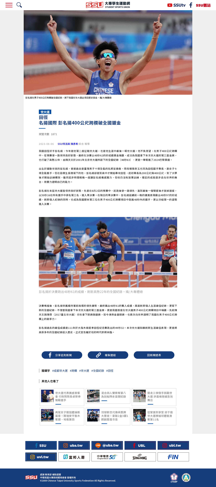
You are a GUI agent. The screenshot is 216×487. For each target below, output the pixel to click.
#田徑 (109, 370)
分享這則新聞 (63, 355)
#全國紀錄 (97, 370)
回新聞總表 (154, 355)
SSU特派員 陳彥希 (68, 143)
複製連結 (110, 355)
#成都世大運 (60, 370)
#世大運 (84, 370)
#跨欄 (73, 370)
